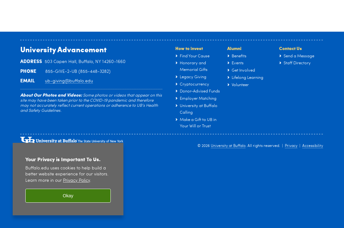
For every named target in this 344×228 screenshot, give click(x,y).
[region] (68, 179)
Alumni (234, 48)
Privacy (291, 146)
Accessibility (312, 146)
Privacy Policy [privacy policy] (76, 180)
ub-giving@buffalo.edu (69, 81)
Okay (68, 195)
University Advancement (63, 49)
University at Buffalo (228, 146)
